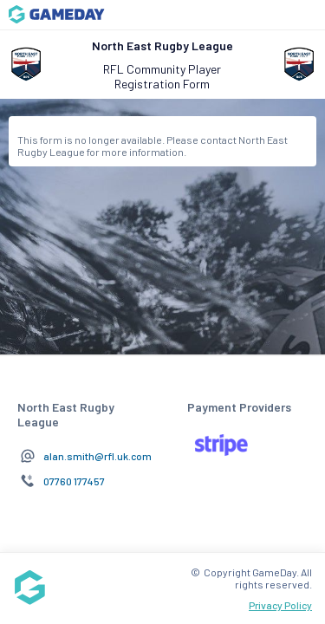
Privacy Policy (280, 605)
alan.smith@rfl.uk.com (97, 456)
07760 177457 (74, 481)
